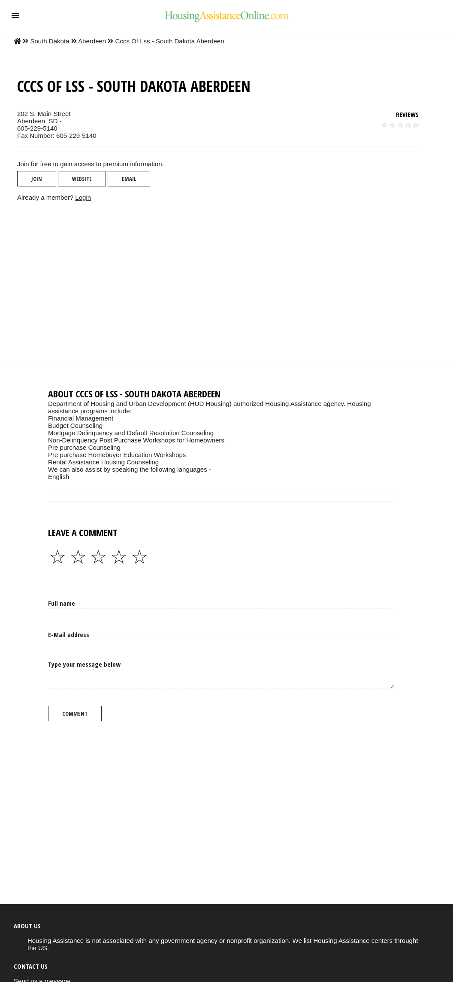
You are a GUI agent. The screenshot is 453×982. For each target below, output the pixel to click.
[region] (219, 283)
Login (83, 197)
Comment (75, 713)
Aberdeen (92, 41)
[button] (15, 15)
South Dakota (49, 41)
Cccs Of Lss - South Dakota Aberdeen (169, 41)
